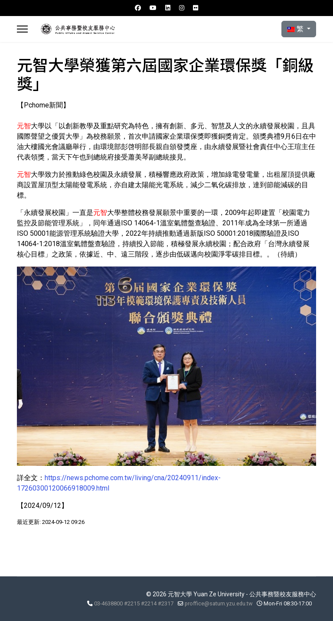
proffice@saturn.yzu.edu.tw (218, 603)
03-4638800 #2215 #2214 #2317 (133, 603)
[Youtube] (153, 7)
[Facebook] (138, 7)
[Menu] (22, 29)
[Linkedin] (167, 7)
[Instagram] (181, 7)
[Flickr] (195, 7)
